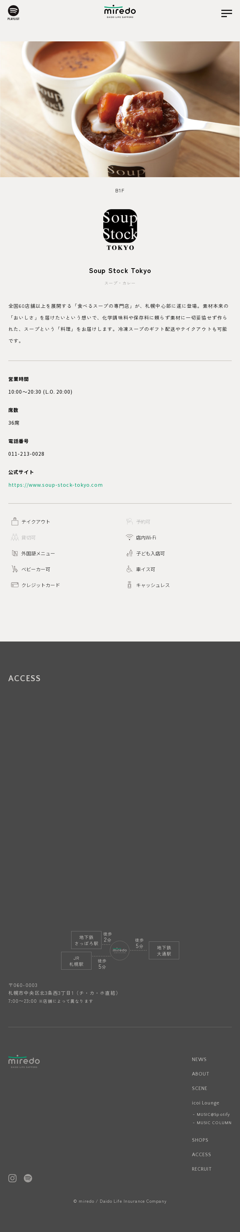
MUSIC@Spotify (213, 1114)
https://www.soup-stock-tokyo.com (55, 484)
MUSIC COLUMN (214, 1123)
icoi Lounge (206, 1103)
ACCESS (202, 1155)
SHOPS (200, 1140)
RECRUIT (202, 1169)
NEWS (199, 1059)
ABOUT (201, 1074)
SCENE (200, 1088)
